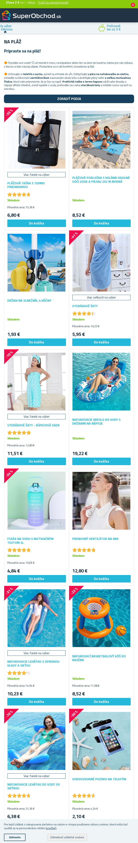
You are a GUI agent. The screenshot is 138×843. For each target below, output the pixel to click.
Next (135, 28)
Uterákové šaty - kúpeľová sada (33, 425)
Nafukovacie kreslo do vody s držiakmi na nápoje (96, 421)
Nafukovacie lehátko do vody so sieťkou (33, 786)
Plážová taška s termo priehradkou (26, 185)
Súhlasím (15, 837)
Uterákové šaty (85, 306)
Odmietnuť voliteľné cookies (67, 837)
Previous (3, 28)
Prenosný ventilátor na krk (95, 539)
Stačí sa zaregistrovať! (53, 2)
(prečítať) (51, 828)
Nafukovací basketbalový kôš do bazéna (99, 658)
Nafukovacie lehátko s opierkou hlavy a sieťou (33, 663)
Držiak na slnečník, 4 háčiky (29, 300)
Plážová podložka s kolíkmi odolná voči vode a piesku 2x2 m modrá (101, 179)
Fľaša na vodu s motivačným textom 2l (30, 541)
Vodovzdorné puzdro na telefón (99, 779)
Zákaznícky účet (110, 18)
